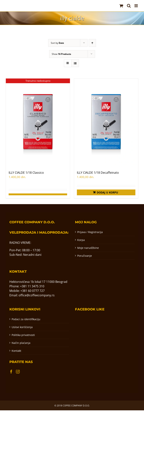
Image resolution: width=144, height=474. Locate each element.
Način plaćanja (21, 343)
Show (61, 54)
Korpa (81, 240)
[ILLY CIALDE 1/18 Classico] (38, 122)
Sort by (57, 43)
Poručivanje (84, 255)
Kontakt (16, 350)
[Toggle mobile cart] (121, 6)
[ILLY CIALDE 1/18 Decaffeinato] (106, 122)
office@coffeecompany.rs (37, 295)
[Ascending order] (92, 43)
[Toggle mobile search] (129, 6)
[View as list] (75, 63)
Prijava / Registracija (90, 232)
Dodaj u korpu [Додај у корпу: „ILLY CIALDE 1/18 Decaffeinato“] (107, 192)
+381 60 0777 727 (32, 291)
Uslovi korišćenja (22, 327)
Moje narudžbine (88, 248)
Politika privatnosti (23, 335)
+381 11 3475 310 (32, 286)
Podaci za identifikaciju (26, 319)
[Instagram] (18, 372)
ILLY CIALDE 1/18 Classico (26, 173)
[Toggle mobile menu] (136, 6)
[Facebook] (11, 372)
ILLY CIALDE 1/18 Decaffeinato (98, 173)
